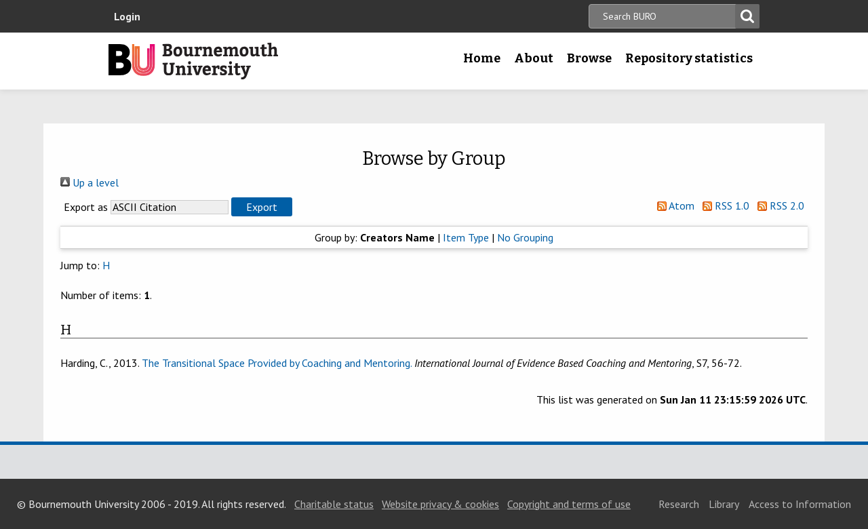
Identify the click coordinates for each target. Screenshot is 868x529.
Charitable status (334, 504)
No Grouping (525, 237)
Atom (673, 205)
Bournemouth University (193, 61)
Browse (589, 58)
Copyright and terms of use (569, 504)
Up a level (89, 182)
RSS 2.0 (778, 205)
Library (724, 504)
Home (481, 58)
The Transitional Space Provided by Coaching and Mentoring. (277, 363)
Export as (86, 207)
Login (127, 16)
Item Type (466, 237)
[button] (261, 206)
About (533, 58)
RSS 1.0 (723, 205)
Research (678, 504)
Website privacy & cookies (440, 504)
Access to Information (800, 504)
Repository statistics (689, 58)
